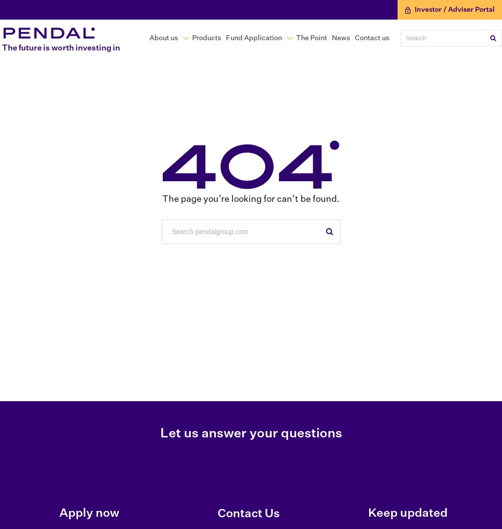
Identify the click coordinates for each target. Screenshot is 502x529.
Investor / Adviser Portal (450, 10)
